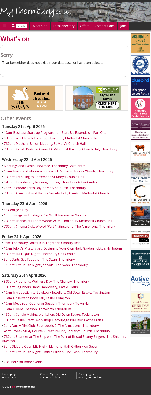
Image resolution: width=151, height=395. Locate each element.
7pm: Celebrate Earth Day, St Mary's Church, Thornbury (45, 188)
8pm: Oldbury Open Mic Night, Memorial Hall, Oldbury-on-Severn (51, 346)
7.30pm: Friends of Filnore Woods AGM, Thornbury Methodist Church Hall (58, 221)
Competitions (105, 26)
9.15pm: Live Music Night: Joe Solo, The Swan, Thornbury (46, 265)
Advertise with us (50, 377)
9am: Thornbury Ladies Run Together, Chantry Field (42, 243)
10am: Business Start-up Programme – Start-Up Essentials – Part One (55, 132)
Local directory (64, 26)
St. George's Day (16, 210)
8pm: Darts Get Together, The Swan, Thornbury (39, 259)
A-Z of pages (86, 374)
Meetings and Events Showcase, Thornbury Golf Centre (45, 166)
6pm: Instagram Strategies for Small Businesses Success (45, 215)
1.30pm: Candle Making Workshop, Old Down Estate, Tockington (51, 314)
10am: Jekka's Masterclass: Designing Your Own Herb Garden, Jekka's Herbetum (63, 248)
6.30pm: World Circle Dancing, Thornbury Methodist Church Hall (51, 138)
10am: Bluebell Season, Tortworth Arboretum (37, 309)
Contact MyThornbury (53, 374)
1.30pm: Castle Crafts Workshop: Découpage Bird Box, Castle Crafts (53, 320)
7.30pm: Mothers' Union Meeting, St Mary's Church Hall (45, 144)
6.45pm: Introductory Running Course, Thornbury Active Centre (50, 182)
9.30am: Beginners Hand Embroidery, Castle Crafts (41, 287)
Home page (9, 377)
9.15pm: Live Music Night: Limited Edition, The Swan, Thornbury (51, 352)
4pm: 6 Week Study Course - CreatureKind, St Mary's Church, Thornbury (57, 331)
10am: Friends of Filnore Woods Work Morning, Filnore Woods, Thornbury (58, 171)
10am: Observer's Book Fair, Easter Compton (37, 298)
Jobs (123, 26)
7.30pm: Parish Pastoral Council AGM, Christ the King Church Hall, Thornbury (60, 149)
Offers (84, 26)
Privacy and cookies (90, 377)
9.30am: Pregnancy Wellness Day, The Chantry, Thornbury (47, 281)
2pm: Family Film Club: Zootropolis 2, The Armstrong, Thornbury (51, 325)
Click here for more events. (23, 362)
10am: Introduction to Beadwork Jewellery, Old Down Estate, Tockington (57, 292)
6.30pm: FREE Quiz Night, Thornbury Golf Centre (39, 254)
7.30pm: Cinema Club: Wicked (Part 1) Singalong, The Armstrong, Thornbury (60, 226)
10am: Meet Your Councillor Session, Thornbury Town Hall (47, 303)
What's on (39, 26)
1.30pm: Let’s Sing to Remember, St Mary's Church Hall (44, 177)
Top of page (9, 374)
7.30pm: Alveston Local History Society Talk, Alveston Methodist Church (56, 193)
